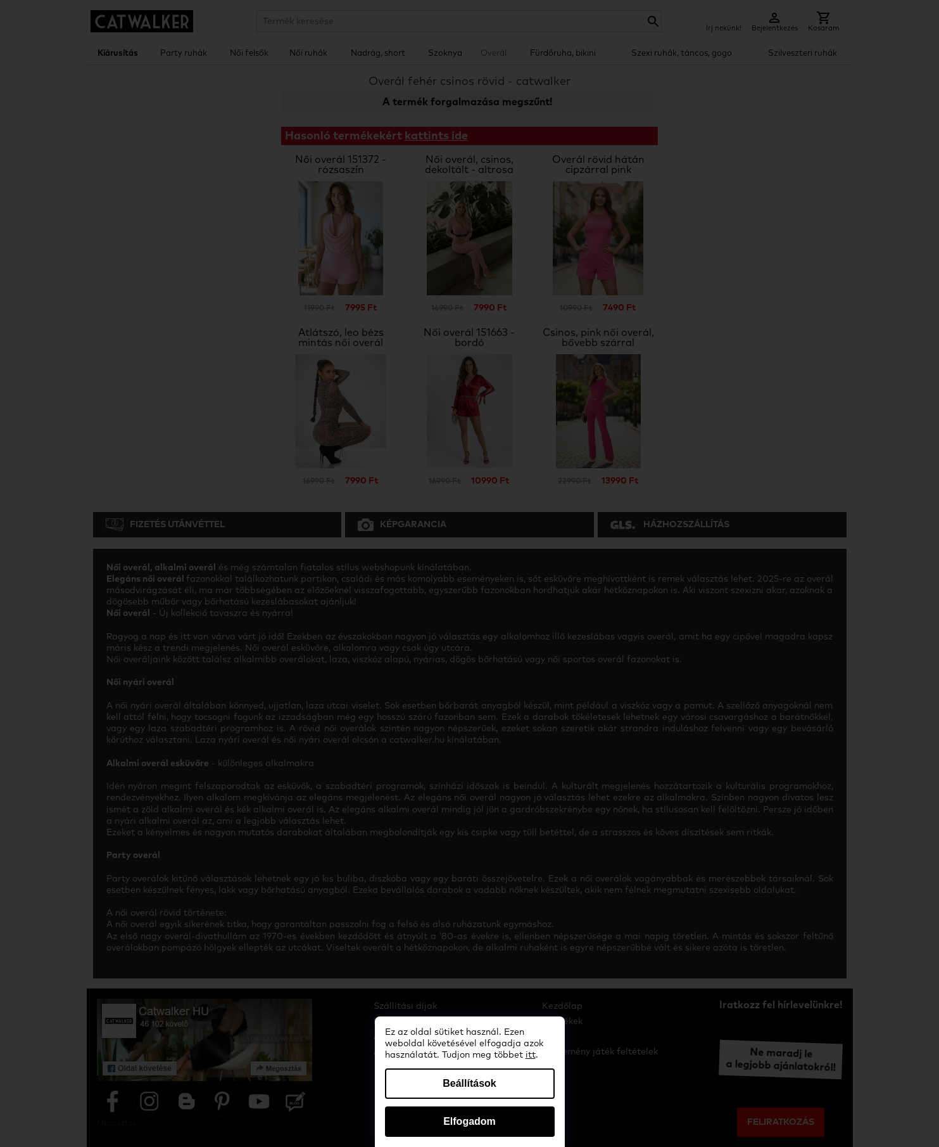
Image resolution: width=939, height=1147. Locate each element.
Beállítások (469, 1083)
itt (531, 1055)
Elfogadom (469, 1121)
